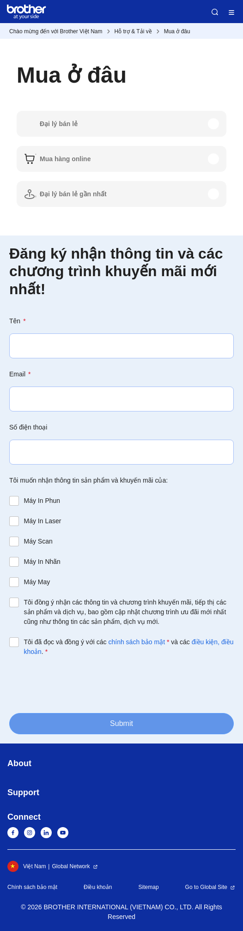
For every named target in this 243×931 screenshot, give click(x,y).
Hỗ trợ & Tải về (133, 31)
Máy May (37, 582)
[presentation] (79, 684)
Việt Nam (26, 866)
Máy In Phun (42, 500)
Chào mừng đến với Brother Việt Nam (56, 31)
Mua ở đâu (177, 31)
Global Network (71, 866)
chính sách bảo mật (136, 642)
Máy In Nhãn (42, 561)
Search (214, 12)
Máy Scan (38, 541)
